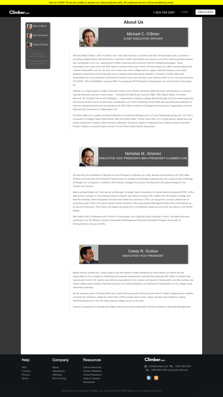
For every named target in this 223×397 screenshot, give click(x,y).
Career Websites (92, 371)
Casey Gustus (37, 46)
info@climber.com (156, 366)
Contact (26, 371)
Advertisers (58, 371)
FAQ (24, 367)
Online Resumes (92, 367)
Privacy (26, 374)
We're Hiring (59, 378)
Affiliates (57, 374)
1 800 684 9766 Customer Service (167, 369)
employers (205, 12)
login (184, 12)
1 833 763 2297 (181, 366)
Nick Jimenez (37, 37)
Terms (25, 378)
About (55, 367)
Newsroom (89, 382)
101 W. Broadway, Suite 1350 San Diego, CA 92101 (38, 62)
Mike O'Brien (37, 27)
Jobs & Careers (91, 378)
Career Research (92, 374)
